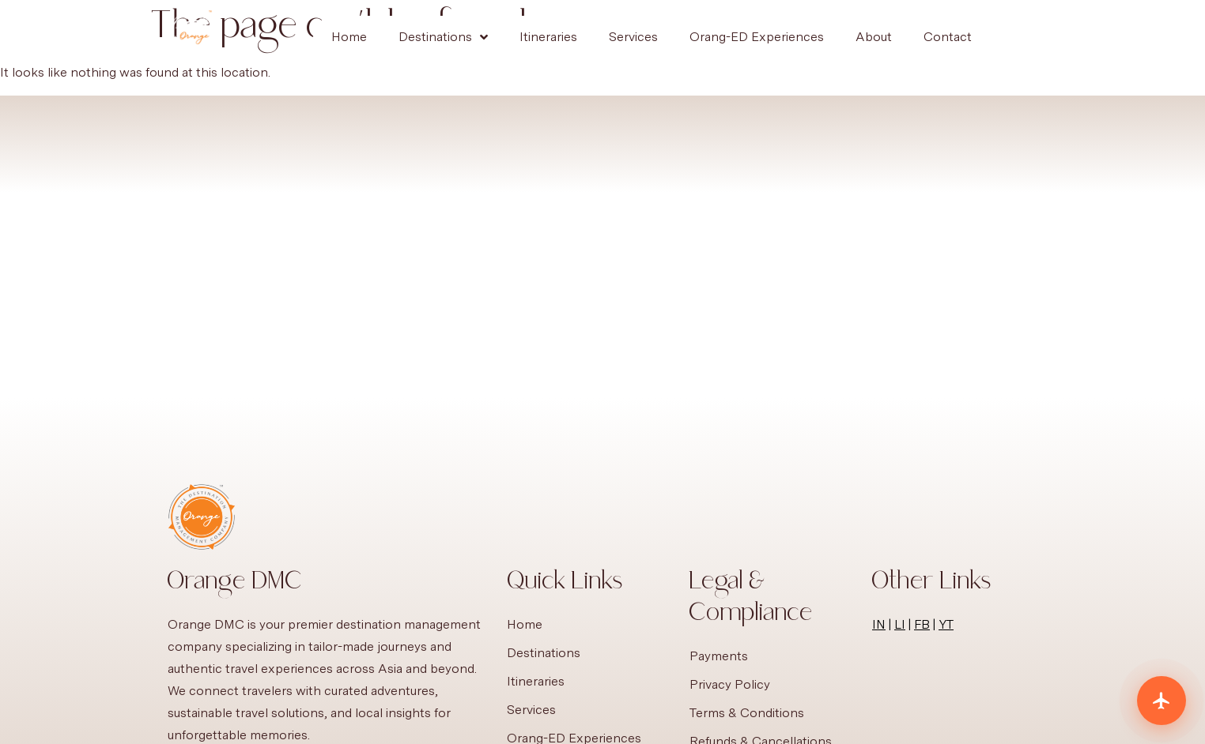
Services (633, 36)
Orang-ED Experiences (756, 36)
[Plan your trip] (1161, 700)
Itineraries (548, 36)
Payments (718, 655)
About (874, 36)
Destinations (443, 37)
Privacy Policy (729, 684)
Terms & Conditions (746, 712)
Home (349, 36)
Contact (948, 36)
